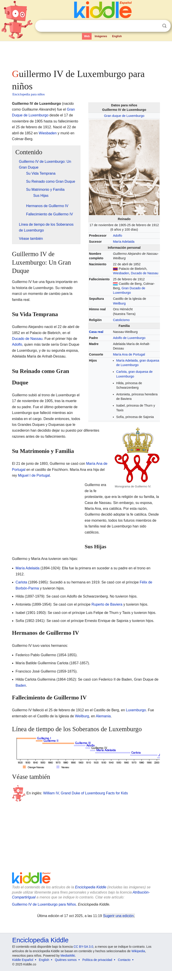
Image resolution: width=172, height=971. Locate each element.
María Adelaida (123, 241)
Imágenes (101, 36)
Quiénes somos (66, 960)
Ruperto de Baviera (106, 604)
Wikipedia (138, 951)
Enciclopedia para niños (29, 94)
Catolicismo (121, 320)
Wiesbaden (121, 273)
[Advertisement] (86, 53)
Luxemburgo (136, 710)
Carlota (21, 582)
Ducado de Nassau (144, 273)
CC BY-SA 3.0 (83, 946)
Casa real (96, 332)
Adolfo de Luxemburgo (129, 338)
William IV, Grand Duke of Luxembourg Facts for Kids (85, 793)
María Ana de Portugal (129, 354)
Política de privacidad (97, 960)
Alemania (103, 716)
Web (87, 36)
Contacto (124, 960)
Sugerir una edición (118, 916)
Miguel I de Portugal (34, 475)
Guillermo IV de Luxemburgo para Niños (44, 904)
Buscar (164, 26)
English (117, 36)
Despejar (155, 26)
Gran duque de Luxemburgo (124, 116)
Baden (21, 685)
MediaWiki (67, 955)
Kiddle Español (22, 960)
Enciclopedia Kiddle (90, 887)
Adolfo (117, 235)
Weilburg (119, 303)
